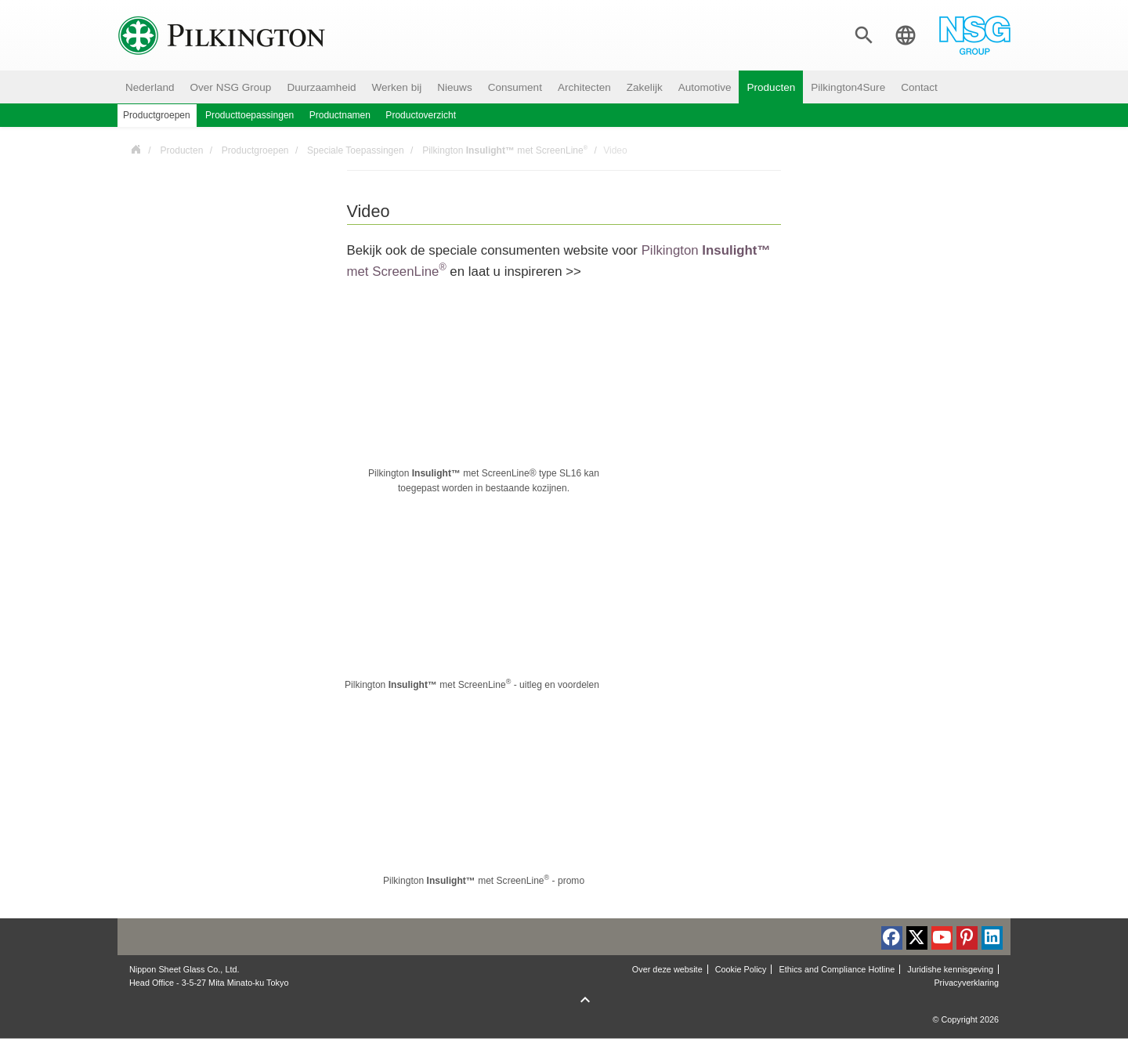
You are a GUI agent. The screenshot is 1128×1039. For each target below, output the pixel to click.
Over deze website (667, 969)
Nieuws (454, 87)
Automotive (705, 87)
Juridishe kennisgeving (950, 969)
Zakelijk (645, 87)
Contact (919, 87)
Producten (771, 87)
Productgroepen (255, 150)
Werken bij (396, 87)
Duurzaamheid (321, 87)
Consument (515, 87)
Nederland (150, 87)
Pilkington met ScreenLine (505, 150)
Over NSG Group (231, 87)
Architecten (584, 87)
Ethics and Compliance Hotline (837, 969)
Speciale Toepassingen (355, 150)
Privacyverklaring (966, 982)
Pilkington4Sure (848, 87)
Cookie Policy (741, 969)
